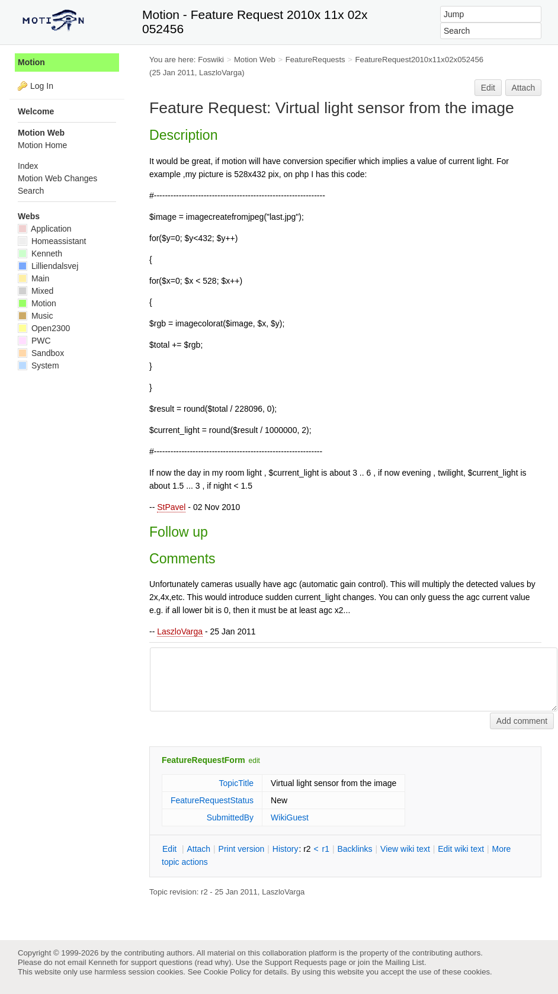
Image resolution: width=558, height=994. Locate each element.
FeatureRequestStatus (212, 800)
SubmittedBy (230, 817)
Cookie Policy (227, 971)
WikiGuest (290, 817)
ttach (198, 849)
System (38, 365)
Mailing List (404, 962)
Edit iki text (461, 849)
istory (285, 849)
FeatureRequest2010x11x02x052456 (419, 59)
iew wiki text (405, 849)
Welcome (36, 111)
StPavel (171, 507)
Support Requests (296, 962)
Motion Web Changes (57, 178)
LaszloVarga (180, 631)
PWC (34, 340)
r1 (325, 849)
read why (213, 962)
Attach (523, 87)
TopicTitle (236, 783)
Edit (488, 87)
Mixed (35, 291)
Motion (31, 62)
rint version (242, 849)
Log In (41, 86)
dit (170, 849)
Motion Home (42, 145)
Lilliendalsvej (48, 266)
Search (31, 190)
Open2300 (44, 328)
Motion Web (254, 59)
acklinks (354, 849)
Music (35, 315)
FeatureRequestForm (203, 760)
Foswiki (211, 59)
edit (254, 760)
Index (28, 166)
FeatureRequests (315, 59)
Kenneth (40, 253)
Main (33, 278)
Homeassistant (52, 241)
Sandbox (41, 353)
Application (45, 228)
